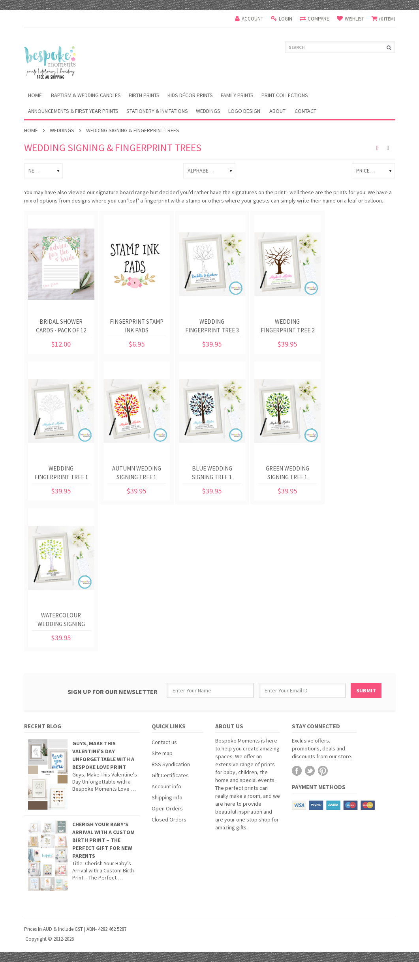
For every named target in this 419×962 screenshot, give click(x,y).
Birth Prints (144, 95)
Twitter (310, 771)
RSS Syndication (171, 764)
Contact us (164, 742)
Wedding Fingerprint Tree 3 (212, 326)
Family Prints (237, 95)
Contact (305, 110)
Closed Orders (169, 819)
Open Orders (167, 808)
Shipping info (167, 797)
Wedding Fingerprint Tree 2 (287, 326)
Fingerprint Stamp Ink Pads (136, 326)
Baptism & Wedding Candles (86, 95)
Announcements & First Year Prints (73, 110)
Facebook (297, 771)
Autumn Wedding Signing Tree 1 (136, 473)
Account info (166, 786)
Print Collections (284, 95)
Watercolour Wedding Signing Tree (61, 621)
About (277, 110)
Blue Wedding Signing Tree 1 (212, 473)
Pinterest (323, 771)
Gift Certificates (170, 775)
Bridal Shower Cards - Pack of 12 (61, 326)
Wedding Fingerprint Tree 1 (61, 473)
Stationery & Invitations (157, 110)
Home (31, 130)
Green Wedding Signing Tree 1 (287, 473)
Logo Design (244, 110)
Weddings (208, 110)
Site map (162, 753)
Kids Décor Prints (190, 95)
